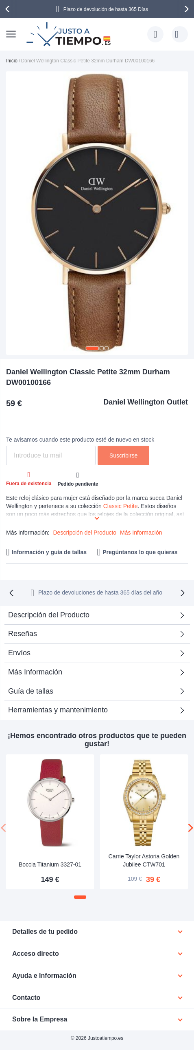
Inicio (11, 61)
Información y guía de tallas (49, 552)
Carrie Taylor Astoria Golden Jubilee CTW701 (144, 860)
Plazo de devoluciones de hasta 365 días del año (100, 592)
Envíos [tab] (19, 653)
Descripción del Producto (84, 532)
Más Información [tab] (35, 672)
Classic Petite (120, 506)
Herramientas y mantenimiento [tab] (58, 710)
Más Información (141, 532)
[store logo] (69, 34)
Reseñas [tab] (22, 634)
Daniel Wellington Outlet (145, 402)
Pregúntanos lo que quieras (139, 552)
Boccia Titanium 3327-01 (50, 864)
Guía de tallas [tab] (30, 691)
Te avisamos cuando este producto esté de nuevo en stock (80, 439)
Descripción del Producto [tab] (48, 615)
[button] (92, 348)
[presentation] (8, 9)
